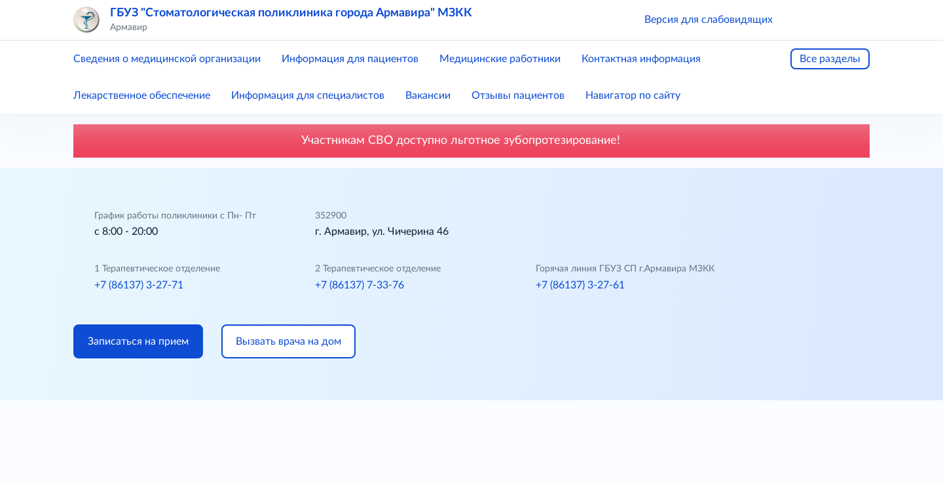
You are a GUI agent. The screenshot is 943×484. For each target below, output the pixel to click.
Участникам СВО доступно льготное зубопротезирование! (471, 141)
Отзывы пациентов (518, 95)
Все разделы (830, 59)
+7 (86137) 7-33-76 (359, 285)
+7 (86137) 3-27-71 (138, 285)
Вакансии (428, 95)
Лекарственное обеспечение (141, 95)
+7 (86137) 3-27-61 (580, 285)
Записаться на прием (138, 341)
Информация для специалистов (307, 95)
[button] (801, 19)
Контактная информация (641, 59)
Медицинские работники (500, 59)
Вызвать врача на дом (288, 341)
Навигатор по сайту (632, 95)
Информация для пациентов (350, 59)
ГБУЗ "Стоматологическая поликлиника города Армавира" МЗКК (291, 13)
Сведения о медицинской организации (167, 59)
